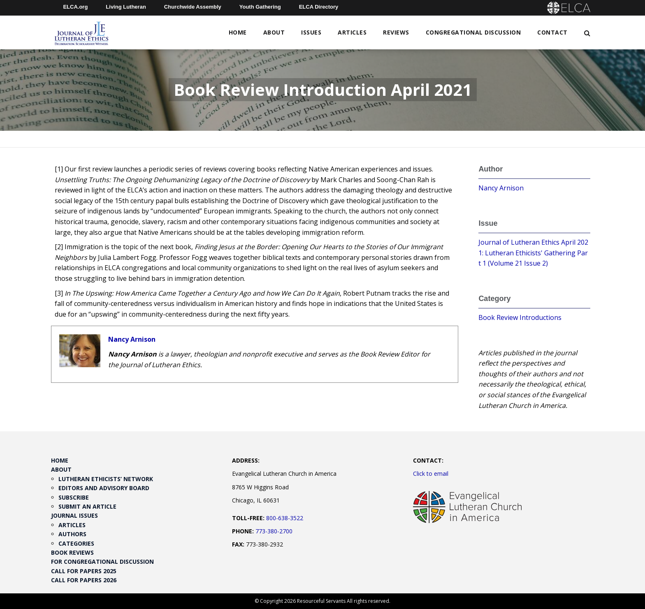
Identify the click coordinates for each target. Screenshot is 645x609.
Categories (76, 543)
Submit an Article (87, 506)
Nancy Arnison (131, 339)
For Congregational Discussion (102, 561)
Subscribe (73, 497)
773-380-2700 (273, 531)
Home (238, 32)
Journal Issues (74, 515)
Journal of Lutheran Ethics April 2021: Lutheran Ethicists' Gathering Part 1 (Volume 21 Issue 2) (533, 253)
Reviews (396, 32)
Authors (72, 534)
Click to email (430, 473)
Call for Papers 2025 (83, 571)
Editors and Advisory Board (103, 488)
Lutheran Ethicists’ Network (105, 479)
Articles (352, 32)
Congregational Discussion (473, 32)
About (274, 32)
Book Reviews (72, 552)
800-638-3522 (284, 518)
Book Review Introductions (519, 317)
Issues (311, 32)
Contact (552, 32)
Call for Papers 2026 (83, 580)
